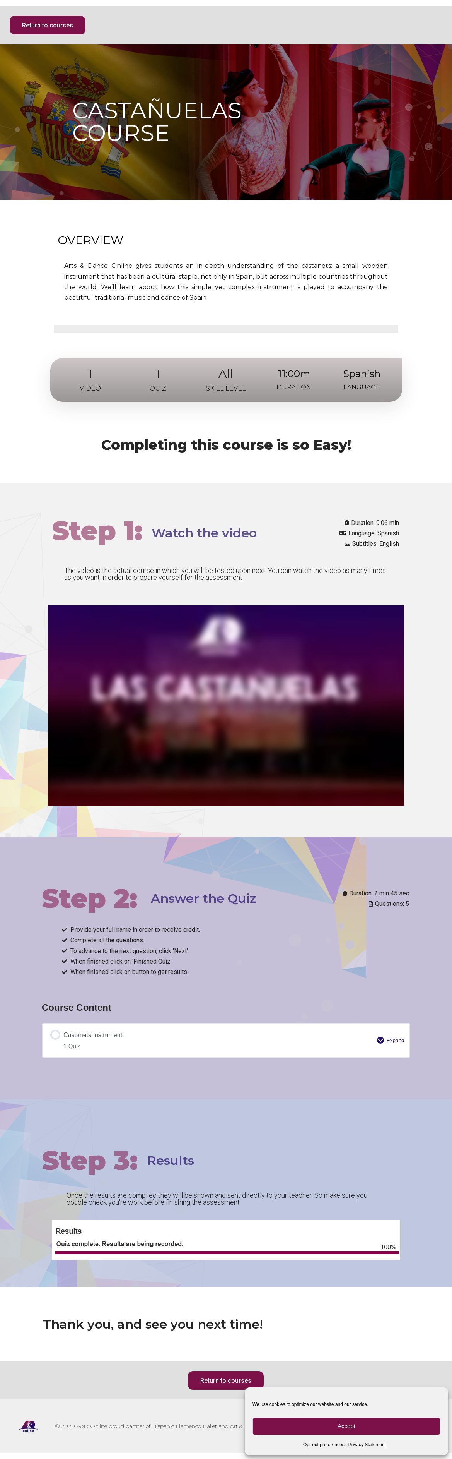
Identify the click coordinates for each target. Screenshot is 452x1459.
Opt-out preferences (324, 1444)
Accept (346, 1426)
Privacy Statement (367, 1444)
